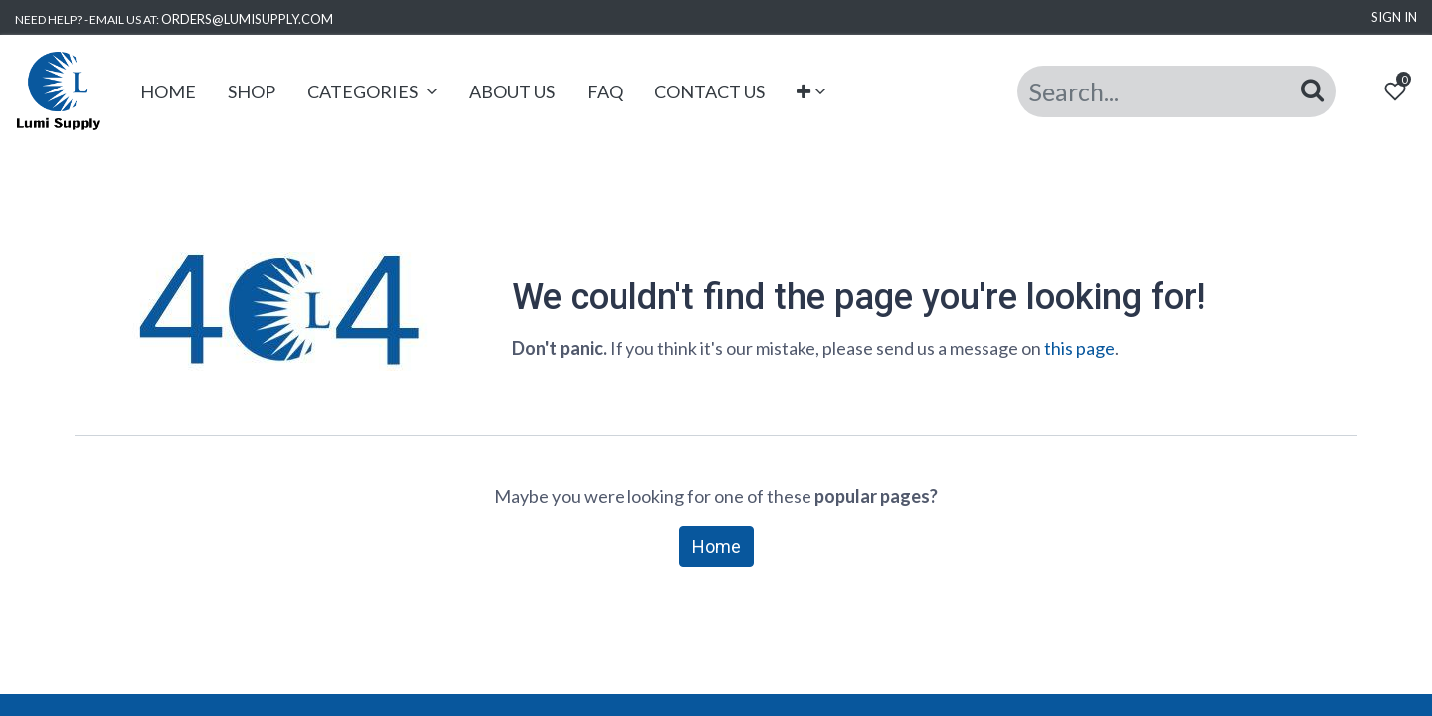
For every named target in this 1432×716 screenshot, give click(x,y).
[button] (812, 92)
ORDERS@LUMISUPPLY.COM (247, 19)
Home (716, 546)
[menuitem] (168, 92)
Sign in (1394, 17)
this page (1079, 348)
